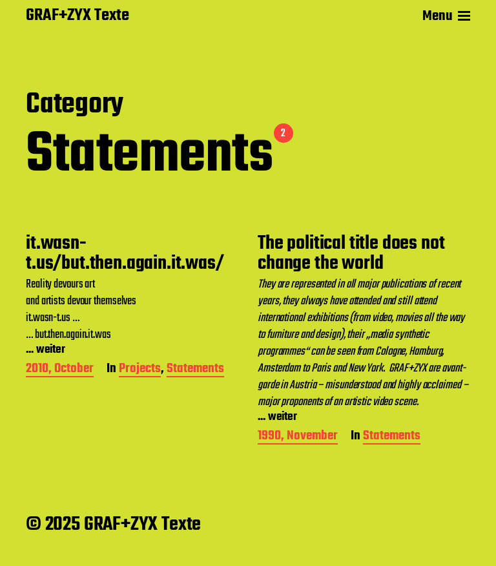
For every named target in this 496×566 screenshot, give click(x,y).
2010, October (60, 369)
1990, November (298, 437)
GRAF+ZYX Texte (77, 16)
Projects (140, 369)
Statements (195, 369)
